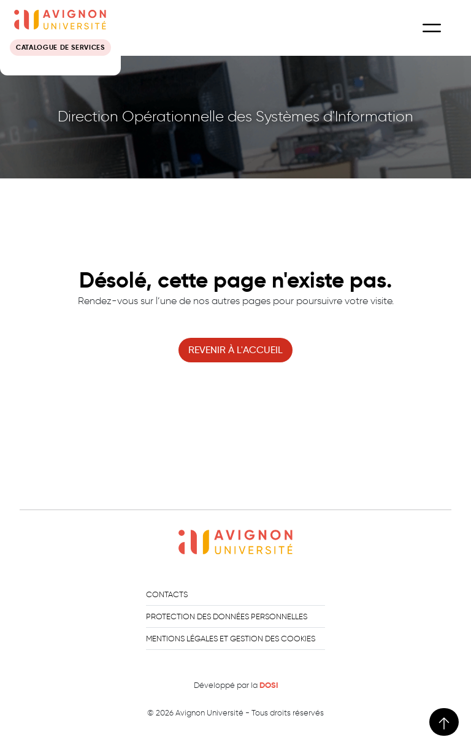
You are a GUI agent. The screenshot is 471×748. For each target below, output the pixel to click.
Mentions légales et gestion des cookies (230, 638)
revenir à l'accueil (235, 350)
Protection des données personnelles (226, 616)
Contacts (167, 594)
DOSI (268, 685)
